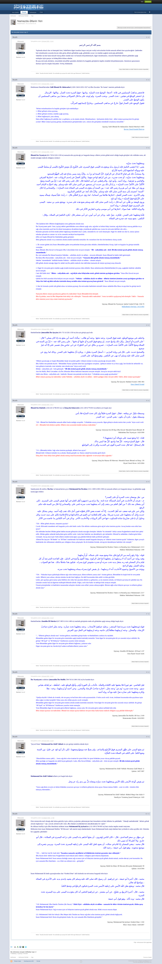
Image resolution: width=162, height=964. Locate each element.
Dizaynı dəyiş (17, 961)
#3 (147, 148)
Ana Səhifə (15, 12)
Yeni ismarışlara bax (140, 12)
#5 (147, 400)
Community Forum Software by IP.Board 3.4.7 (140, 961)
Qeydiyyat (148, 1)
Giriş (142, 1)
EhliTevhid (13, 957)
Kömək (38, 961)
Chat (41, 12)
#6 (147, 481)
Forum (24, 12)
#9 (147, 736)
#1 (147, 37)
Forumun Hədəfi (147, 957)
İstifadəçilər (33, 12)
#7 (147, 614)
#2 (147, 80)
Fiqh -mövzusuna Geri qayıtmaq (142, 942)
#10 (147, 814)
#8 (147, 672)
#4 (147, 325)
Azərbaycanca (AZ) (29, 961)
